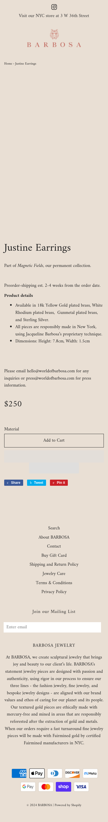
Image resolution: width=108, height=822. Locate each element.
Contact (54, 546)
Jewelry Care (54, 574)
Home (8, 64)
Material (11, 429)
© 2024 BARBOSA (39, 805)
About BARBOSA (54, 537)
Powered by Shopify (68, 805)
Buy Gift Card (53, 556)
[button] (54, 456)
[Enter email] (52, 627)
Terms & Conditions (54, 583)
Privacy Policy (53, 592)
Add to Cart (54, 440)
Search (54, 528)
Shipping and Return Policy (54, 564)
